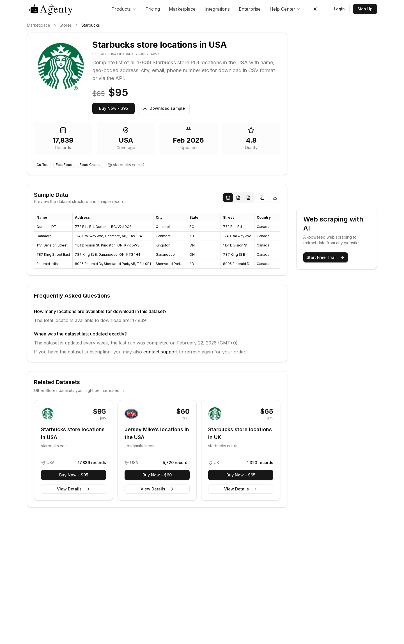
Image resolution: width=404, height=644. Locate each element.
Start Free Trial (326, 257)
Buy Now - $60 (157, 474)
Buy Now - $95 (113, 108)
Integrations (217, 9)
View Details (73, 489)
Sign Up (365, 8)
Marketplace (182, 9)
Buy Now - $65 (240, 474)
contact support (160, 352)
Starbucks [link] (90, 25)
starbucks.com (126, 164)
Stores (66, 25)
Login (339, 8)
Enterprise (250, 9)
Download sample (164, 108)
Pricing (152, 9)
